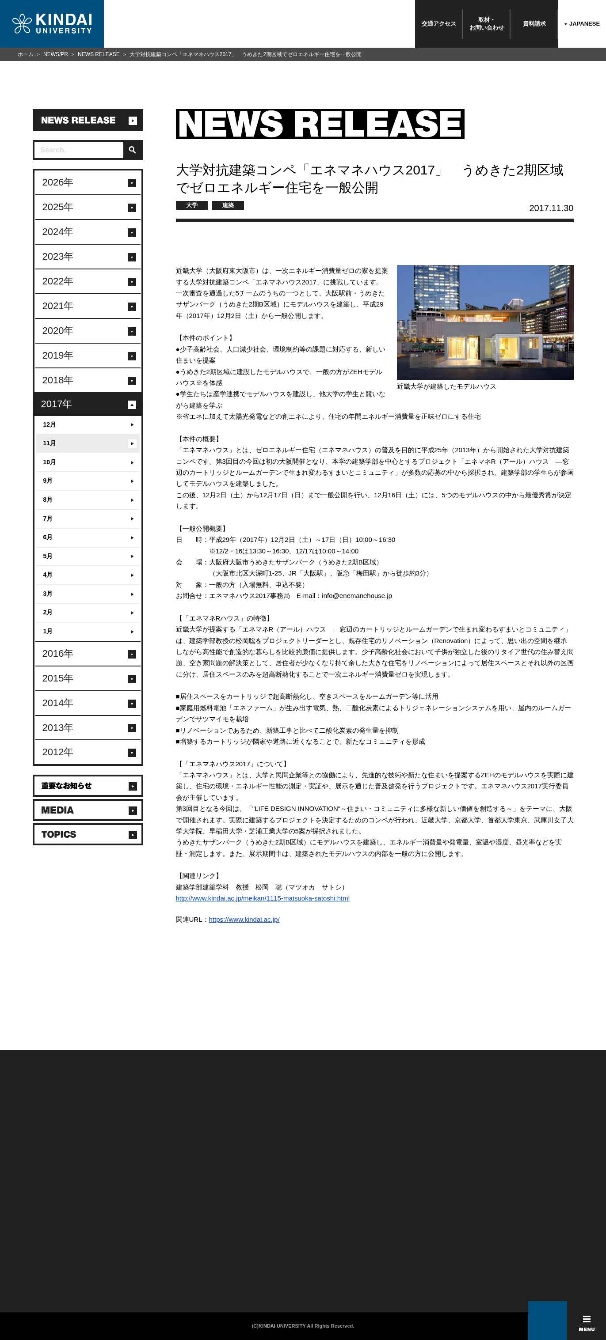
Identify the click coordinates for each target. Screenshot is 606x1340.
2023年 (58, 256)
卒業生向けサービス (132, 1243)
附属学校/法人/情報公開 (38, 1220)
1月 (48, 631)
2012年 (58, 751)
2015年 (58, 678)
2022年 (58, 281)
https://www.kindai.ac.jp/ (244, 919)
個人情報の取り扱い (237, 1231)
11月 (50, 443)
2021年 (58, 305)
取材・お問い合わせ (486, 23)
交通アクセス (439, 23)
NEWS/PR (55, 54)
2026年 (58, 182)
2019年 (58, 355)
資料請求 (534, 23)
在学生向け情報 (127, 1220)
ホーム (26, 54)
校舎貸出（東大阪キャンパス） (146, 1277)
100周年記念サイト (33, 1277)
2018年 (58, 380)
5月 (48, 556)
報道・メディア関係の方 (39, 1243)
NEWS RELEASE (99, 54)
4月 (48, 574)
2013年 (58, 727)
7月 (48, 518)
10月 (50, 462)
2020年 (58, 330)
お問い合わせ (26, 1231)
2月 (48, 612)
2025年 (58, 206)
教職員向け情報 (127, 1254)
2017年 (56, 403)
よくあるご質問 (29, 1266)
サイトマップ (229, 1243)
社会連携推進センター (135, 1266)
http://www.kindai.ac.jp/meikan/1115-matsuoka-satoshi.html (263, 898)
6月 (48, 537)
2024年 (58, 231)
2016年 (58, 653)
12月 (50, 424)
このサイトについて (237, 1220)
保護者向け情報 (127, 1231)
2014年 (58, 702)
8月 (48, 499)
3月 (48, 593)
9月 (48, 480)
